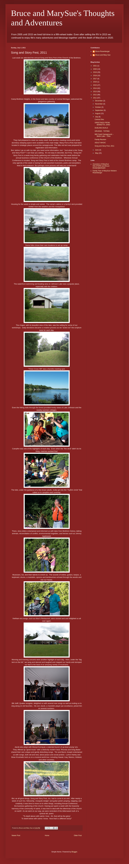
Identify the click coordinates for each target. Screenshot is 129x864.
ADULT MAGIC (100, 143)
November (99, 104)
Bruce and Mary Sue (102, 55)
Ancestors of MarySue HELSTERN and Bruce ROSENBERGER (101, 166)
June (97, 150)
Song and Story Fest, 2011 (104, 146)
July (97, 117)
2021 (95, 66)
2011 (95, 98)
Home (47, 835)
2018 (95, 75)
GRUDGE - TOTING (102, 131)
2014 (95, 88)
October (98, 107)
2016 (95, 82)
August (98, 113)
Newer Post (16, 835)
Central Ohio (99, 119)
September (99, 110)
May (97, 153)
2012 (95, 95)
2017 (95, 79)
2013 (95, 92)
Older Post (78, 835)
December (99, 101)
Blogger (74, 852)
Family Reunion (100, 139)
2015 (95, 85)
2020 (95, 69)
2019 (95, 72)
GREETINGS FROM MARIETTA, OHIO (102, 124)
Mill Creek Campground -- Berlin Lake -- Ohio (104, 135)
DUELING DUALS (101, 128)
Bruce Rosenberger (102, 51)
